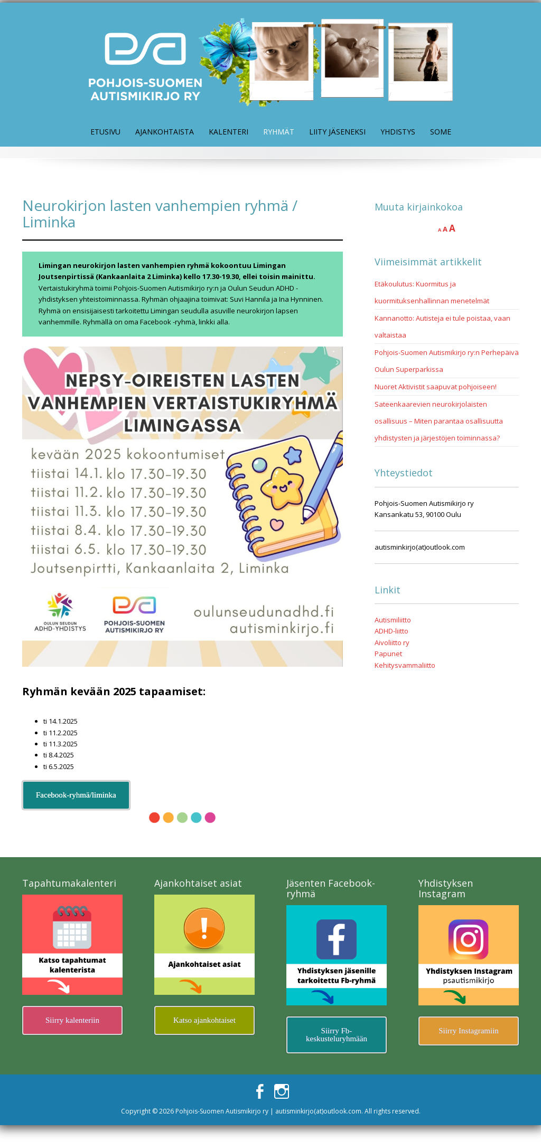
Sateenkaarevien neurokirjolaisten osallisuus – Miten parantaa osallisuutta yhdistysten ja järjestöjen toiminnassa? (439, 421)
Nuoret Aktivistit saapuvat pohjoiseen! (436, 386)
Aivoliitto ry (392, 642)
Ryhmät (278, 132)
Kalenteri (228, 132)
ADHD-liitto (391, 631)
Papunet (388, 653)
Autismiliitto (393, 620)
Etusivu (105, 132)
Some (440, 132)
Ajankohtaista (164, 132)
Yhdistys (397, 132)
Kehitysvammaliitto (405, 665)
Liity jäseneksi (337, 132)
